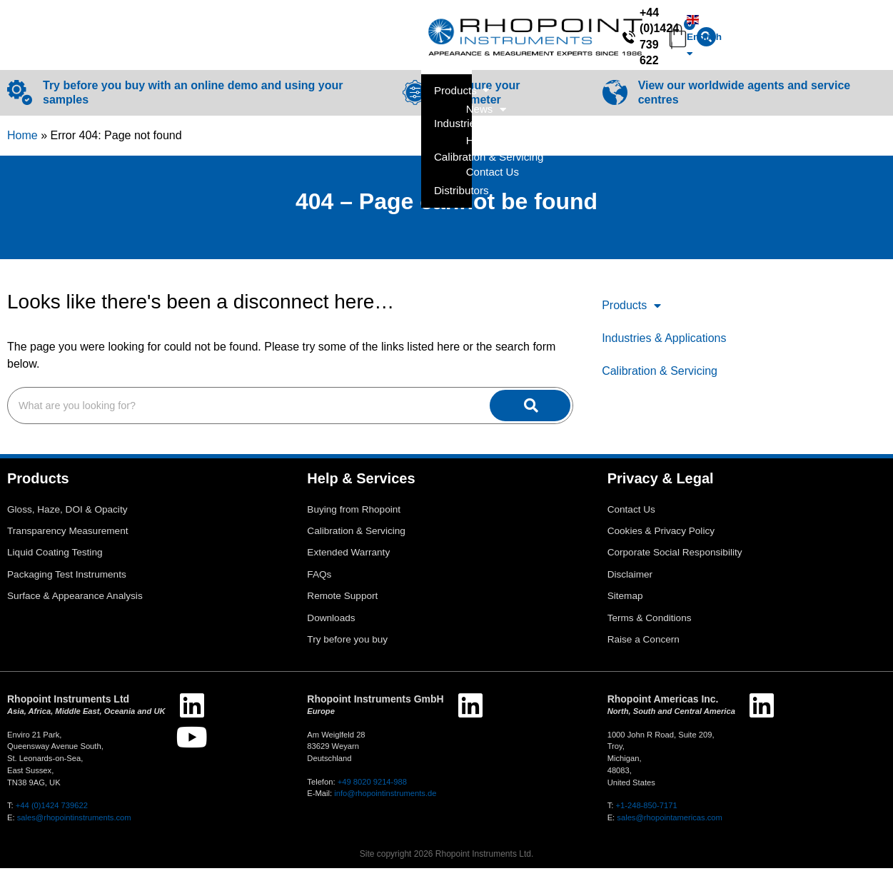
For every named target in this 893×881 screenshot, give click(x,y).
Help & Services (757, 66)
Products (631, 318)
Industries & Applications (664, 351)
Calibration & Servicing (659, 384)
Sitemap (625, 608)
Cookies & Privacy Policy (661, 543)
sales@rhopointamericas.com (669, 830)
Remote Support (342, 608)
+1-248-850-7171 (646, 818)
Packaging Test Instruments (66, 587)
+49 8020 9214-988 (372, 794)
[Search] (444, 24)
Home (22, 148)
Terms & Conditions (649, 630)
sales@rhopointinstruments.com (74, 830)
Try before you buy (347, 652)
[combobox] (339, 24)
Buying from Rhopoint (353, 522)
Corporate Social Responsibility (674, 565)
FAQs (319, 587)
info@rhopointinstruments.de (385, 806)
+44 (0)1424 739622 (52, 818)
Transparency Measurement (67, 543)
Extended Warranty (348, 565)
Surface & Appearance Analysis (75, 608)
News (666, 66)
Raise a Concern (643, 652)
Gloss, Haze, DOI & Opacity (67, 522)
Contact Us (853, 65)
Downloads (331, 630)
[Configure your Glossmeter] (415, 105)
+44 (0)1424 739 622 (650, 24)
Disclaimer (629, 587)
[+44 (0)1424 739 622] (586, 24)
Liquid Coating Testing (55, 565)
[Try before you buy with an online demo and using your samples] (19, 105)
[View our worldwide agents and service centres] (614, 105)
